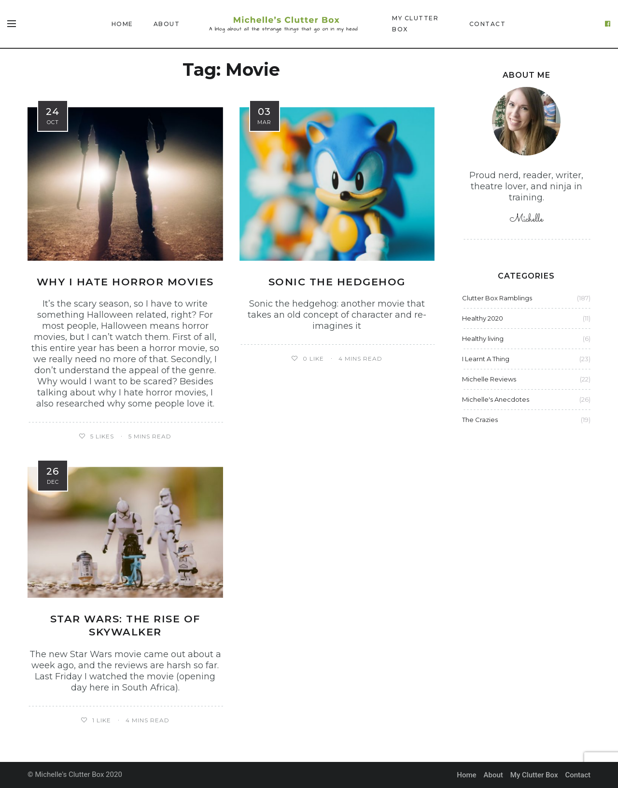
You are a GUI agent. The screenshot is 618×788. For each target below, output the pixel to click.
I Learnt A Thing (485, 359)
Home (122, 24)
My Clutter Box (415, 23)
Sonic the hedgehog (337, 282)
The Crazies (480, 419)
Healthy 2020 (482, 318)
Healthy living (483, 338)
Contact (487, 24)
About (167, 24)
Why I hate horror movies (125, 282)
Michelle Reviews (489, 379)
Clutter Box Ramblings (497, 298)
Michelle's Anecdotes (495, 399)
